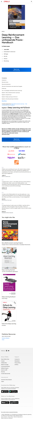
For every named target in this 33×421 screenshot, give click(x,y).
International (4, 377)
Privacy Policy (18, 362)
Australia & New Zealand (6, 379)
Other (3, 339)
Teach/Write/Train (5, 359)
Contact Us (17, 359)
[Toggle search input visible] (31, 1)
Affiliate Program (4, 368)
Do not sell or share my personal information (9, 412)
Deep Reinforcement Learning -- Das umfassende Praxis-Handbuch (14, 104)
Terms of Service (4, 416)
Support (17, 357)
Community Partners (5, 366)
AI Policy (16, 364)
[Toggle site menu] (1, 1)
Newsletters (17, 361)
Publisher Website (5, 338)
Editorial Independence (18, 416)
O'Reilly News (4, 362)
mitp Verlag (6, 61)
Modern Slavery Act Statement (7, 418)
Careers (3, 361)
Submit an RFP (4, 370)
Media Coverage (4, 364)
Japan (2, 381)
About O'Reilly (4, 357)
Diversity (3, 371)
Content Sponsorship (5, 373)
